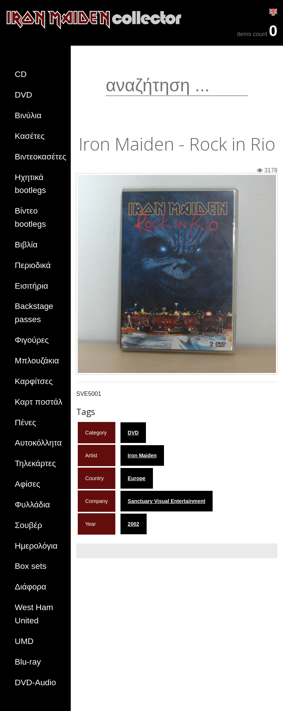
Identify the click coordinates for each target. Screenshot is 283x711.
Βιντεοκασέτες (40, 156)
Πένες (25, 422)
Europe (137, 478)
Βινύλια (28, 115)
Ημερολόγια (36, 545)
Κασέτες (30, 136)
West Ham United (34, 614)
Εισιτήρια (31, 286)
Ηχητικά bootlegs (30, 184)
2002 (133, 524)
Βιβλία (26, 244)
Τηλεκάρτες (35, 463)
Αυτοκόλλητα (38, 442)
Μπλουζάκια (37, 360)
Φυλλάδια (32, 504)
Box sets (30, 566)
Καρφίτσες (34, 381)
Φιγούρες (32, 340)
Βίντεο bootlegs (30, 217)
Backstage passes (34, 313)
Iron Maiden (142, 455)
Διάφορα (30, 586)
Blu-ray (28, 661)
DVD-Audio (35, 682)
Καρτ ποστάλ (38, 401)
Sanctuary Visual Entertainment (167, 501)
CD (21, 74)
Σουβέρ (28, 525)
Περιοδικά (33, 265)
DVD (23, 94)
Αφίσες (27, 484)
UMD (24, 641)
